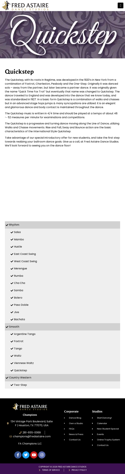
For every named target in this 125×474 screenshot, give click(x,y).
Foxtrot (18, 341)
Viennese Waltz (24, 363)
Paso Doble (21, 305)
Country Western (20, 377)
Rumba (18, 276)
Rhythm (14, 225)
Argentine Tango (24, 334)
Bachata (19, 319)
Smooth (14, 327)
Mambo (19, 239)
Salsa (17, 232)
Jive (16, 312)
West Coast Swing (25, 261)
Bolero (18, 298)
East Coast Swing (25, 254)
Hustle (18, 246)
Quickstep (20, 370)
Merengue (20, 268)
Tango (18, 348)
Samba (18, 290)
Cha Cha (19, 283)
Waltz (17, 356)
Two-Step (20, 385)
